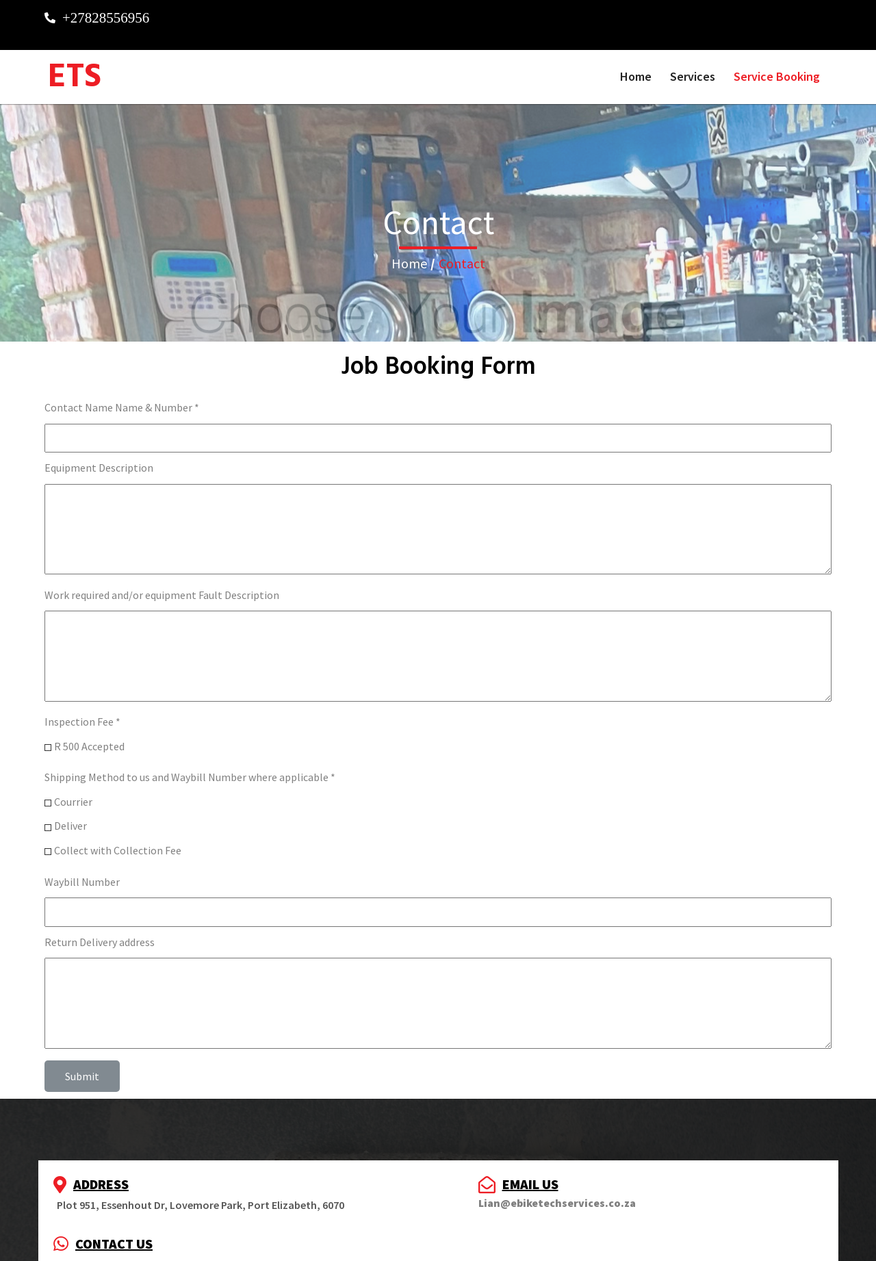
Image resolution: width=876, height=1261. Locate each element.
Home (409, 252)
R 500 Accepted (89, 735)
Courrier (73, 791)
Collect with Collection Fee (117, 839)
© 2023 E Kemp (438, 1241)
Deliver (70, 815)
